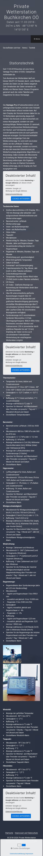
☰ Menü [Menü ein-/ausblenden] (37, 39)
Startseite (9, 833)
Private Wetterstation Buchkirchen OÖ (21, 12)
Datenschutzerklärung (14, 194)
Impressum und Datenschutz (26, 833)
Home (24, 48)
